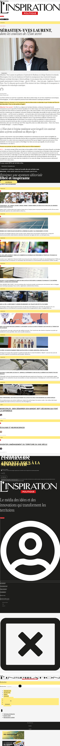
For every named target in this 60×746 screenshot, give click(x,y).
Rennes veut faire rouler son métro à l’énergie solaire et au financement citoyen (24, 231)
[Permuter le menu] (1, 710)
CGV (3, 604)
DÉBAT (6, 694)
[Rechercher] (20, 686)
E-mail (2, 473)
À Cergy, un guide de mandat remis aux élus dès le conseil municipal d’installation (24, 350)
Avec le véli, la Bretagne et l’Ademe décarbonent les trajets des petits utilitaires (24, 304)
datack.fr (3, 605)
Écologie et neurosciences (12, 427)
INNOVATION (7, 690)
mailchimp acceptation (4, 469)
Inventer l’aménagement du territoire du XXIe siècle (23, 444)
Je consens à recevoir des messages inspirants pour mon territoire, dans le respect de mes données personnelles (20, 470)
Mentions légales (5, 602)
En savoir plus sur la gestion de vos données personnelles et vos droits (12, 480)
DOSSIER (6, 696)
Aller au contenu (4, 1)
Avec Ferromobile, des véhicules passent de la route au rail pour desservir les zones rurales (27, 397)
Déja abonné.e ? (8, 166)
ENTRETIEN (7, 692)
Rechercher (3, 686)
